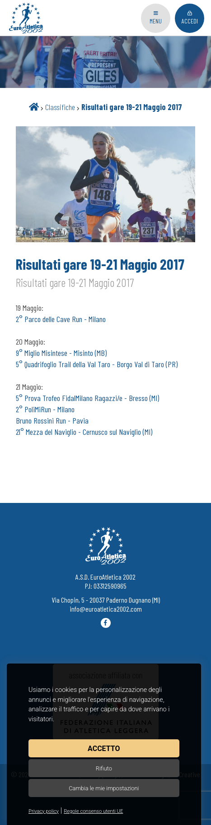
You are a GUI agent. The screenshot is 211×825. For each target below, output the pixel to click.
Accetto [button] (104, 748)
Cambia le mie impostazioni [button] (104, 788)
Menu (156, 18)
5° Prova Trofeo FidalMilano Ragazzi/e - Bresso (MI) (87, 398)
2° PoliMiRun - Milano (45, 409)
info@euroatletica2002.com (106, 608)
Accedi (190, 18)
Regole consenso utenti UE (93, 811)
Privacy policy (43, 811)
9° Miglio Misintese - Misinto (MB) (61, 353)
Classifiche (60, 107)
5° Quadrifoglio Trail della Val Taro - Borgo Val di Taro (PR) (97, 364)
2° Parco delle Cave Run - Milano (61, 319)
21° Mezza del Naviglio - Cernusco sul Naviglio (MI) (84, 432)
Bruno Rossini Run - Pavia (52, 420)
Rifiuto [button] (104, 768)
